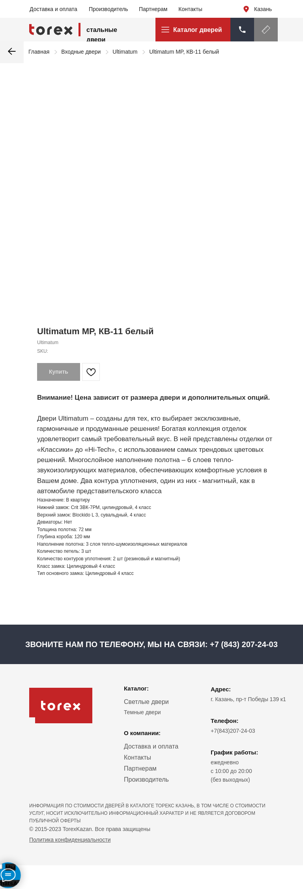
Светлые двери (146, 701)
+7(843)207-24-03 (233, 731)
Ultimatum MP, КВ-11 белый (184, 52)
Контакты (190, 9)
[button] (266, 29)
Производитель (108, 9)
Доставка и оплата (53, 9)
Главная (38, 52)
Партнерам (153, 9)
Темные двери (142, 712)
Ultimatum (124, 52)
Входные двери (81, 52)
